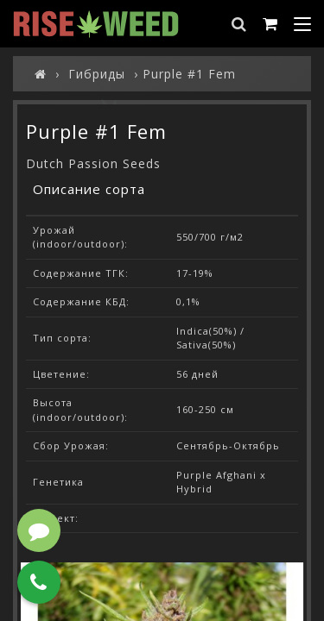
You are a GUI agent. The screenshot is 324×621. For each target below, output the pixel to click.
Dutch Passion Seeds (93, 163)
